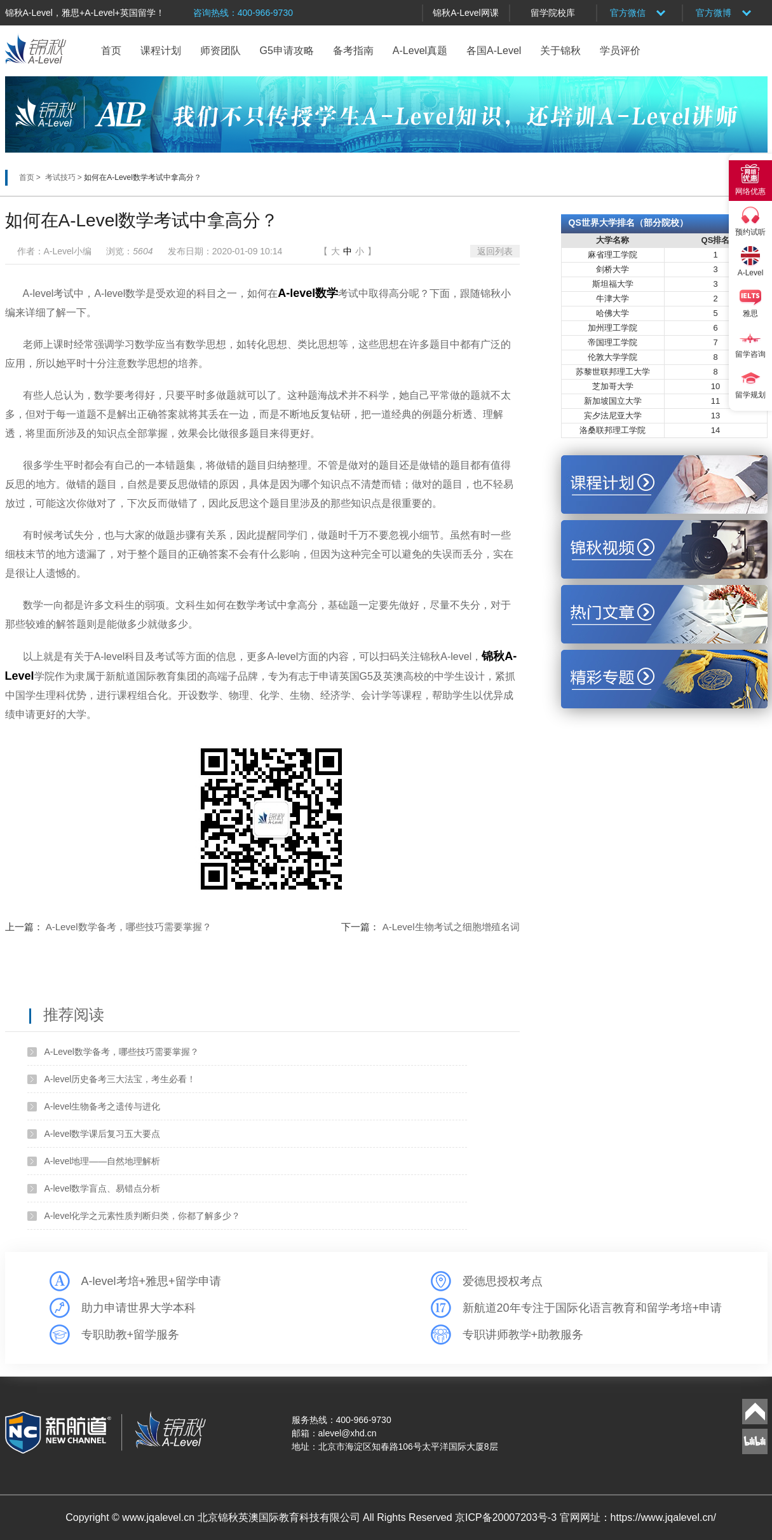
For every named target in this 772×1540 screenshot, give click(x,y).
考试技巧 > (65, 177)
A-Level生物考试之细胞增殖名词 (451, 926)
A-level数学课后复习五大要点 (102, 1134)
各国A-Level (493, 50)
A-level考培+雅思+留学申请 (151, 1281)
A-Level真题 (420, 50)
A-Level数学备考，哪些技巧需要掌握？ (129, 926)
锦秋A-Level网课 (465, 13)
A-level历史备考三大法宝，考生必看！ (120, 1079)
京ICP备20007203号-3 (507, 1517)
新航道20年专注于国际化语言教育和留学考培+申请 (592, 1308)
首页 (111, 50)
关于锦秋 (560, 50)
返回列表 (495, 251)
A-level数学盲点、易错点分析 (102, 1188)
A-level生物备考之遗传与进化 (102, 1106)
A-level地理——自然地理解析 (102, 1161)
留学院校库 (553, 13)
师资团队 (220, 50)
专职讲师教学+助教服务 (523, 1334)
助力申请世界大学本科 (138, 1308)
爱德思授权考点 (503, 1281)
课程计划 (160, 50)
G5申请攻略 (287, 50)
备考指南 (353, 50)
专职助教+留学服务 (130, 1334)
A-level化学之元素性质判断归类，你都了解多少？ (142, 1216)
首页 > (31, 177)
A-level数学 (308, 293)
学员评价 (620, 50)
